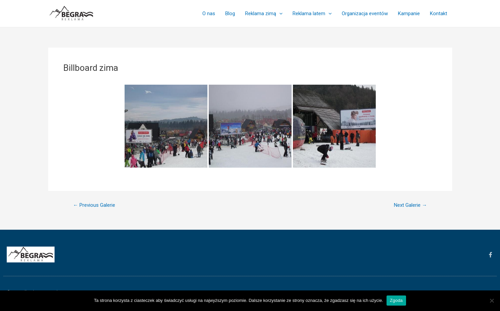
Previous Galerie (94, 205)
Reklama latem (312, 13)
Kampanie (409, 13)
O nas (208, 13)
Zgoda (396, 300)
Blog (230, 13)
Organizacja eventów (365, 13)
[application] (279, 13)
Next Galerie (410, 205)
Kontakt (438, 13)
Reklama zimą (263, 13)
